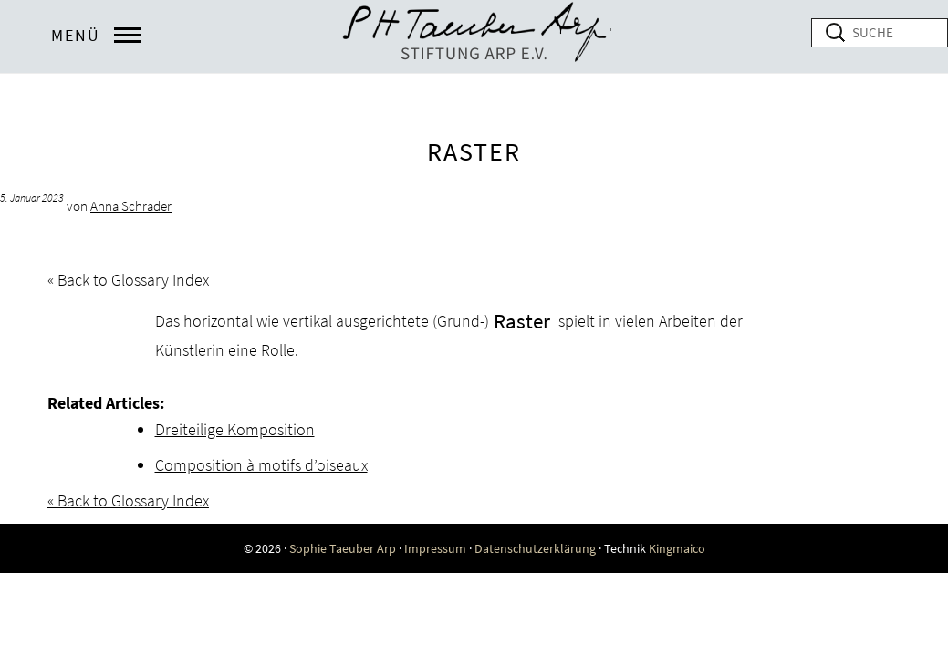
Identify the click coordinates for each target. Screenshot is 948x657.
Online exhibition (474, 36)
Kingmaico (677, 548)
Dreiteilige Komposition (235, 429)
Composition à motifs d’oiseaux (261, 464)
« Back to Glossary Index (128, 279)
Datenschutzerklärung (535, 548)
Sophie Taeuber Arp (342, 548)
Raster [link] (522, 321)
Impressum (435, 548)
